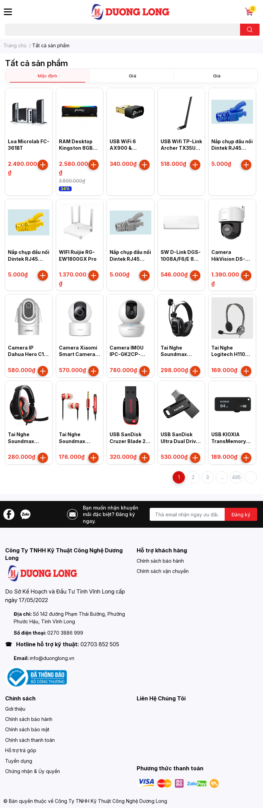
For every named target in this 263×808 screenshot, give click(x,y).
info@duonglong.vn (52, 658)
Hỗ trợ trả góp (20, 750)
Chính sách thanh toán (30, 740)
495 (236, 477)
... (222, 477)
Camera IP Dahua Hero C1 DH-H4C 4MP (26, 354)
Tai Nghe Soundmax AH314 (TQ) (22, 441)
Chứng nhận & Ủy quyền (32, 771)
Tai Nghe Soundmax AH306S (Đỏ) (75, 441)
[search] (250, 30)
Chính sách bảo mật (27, 729)
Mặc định (47, 75)
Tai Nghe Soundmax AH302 (174, 354)
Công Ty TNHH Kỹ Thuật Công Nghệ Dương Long (111, 801)
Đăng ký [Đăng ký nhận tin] (240, 514)
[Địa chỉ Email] (203, 514)
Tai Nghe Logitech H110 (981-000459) (228, 354)
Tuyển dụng (18, 761)
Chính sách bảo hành (160, 561)
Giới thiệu (15, 709)
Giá (132, 75)
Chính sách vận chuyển (163, 571)
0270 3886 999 (65, 633)
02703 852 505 (99, 644)
